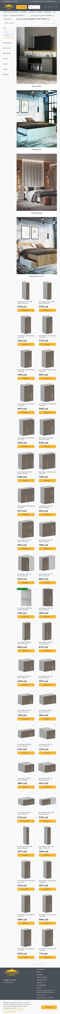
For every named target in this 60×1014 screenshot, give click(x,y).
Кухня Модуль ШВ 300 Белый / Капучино (47, 336)
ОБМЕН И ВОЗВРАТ (42, 977)
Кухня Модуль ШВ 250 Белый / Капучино (26, 336)
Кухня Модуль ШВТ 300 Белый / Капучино (46, 609)
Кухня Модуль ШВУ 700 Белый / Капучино (46, 575)
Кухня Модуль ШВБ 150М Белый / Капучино (24, 302)
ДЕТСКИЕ (39, 12)
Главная (5, 16)
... (27, 15)
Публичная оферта (41, 995)
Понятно (49, 1007)
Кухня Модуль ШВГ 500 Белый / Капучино (24, 711)
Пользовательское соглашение (45, 997)
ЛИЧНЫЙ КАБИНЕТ (42, 980)
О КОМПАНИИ (7, 1)
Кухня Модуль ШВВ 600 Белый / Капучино (24, 472)
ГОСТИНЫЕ (23, 12)
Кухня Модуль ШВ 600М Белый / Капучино (46, 438)
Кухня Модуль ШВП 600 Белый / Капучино (46, 643)
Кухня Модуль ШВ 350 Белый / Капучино (26, 370)
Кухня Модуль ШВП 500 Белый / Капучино (24, 643)
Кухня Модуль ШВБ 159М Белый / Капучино (24, 847)
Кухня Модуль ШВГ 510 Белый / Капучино (24, 779)
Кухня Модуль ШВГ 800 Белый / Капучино (24, 745)
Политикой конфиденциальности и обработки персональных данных (13, 1010)
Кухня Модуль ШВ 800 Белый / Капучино (26, 507)
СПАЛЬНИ (32, 12)
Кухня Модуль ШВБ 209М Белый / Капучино (46, 847)
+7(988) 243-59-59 (36, 1)
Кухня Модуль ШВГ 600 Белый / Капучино (45, 711)
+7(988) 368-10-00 (49, 1)
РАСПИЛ (39, 988)
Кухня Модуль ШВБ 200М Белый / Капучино (46, 302)
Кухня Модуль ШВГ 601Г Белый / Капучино (24, 541)
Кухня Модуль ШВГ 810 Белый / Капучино (24, 813)
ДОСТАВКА (40, 975)
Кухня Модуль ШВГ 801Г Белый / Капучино (46, 541)
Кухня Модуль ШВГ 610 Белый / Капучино (45, 779)
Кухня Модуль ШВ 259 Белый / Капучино (26, 881)
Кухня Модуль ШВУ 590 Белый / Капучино (24, 575)
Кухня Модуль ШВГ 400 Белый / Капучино (24, 677)
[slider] (5, 38)
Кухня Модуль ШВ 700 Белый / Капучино (47, 472)
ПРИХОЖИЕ (47, 12)
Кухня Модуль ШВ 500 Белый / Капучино (47, 404)
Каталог (21, 7)
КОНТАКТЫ (40, 982)
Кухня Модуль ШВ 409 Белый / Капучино (47, 915)
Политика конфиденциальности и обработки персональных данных (45, 991)
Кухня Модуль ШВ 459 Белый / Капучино (26, 949)
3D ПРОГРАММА (41, 985)
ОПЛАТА (15, 1)
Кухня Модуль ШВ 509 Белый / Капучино (47, 949)
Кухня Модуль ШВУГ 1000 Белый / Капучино (46, 813)
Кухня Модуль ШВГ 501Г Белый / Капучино (46, 507)
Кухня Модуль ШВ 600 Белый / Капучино (26, 438)
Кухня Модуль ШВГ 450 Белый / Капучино (45, 677)
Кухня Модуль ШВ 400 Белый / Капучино (47, 370)
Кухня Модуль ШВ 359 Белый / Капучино (26, 915)
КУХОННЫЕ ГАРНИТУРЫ (10, 12)
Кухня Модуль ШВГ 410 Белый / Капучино (45, 745)
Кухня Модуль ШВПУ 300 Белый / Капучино (24, 609)
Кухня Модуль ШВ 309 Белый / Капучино (47, 881)
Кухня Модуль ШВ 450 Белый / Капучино (26, 404)
